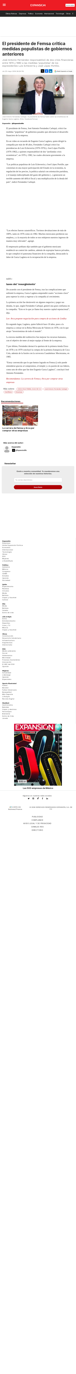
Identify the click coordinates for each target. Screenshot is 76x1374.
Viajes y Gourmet (9, 597)
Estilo (4, 619)
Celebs (5, 610)
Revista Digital (70, 5)
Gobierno (6, 567)
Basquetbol (7, 692)
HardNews (8, 392)
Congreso (6, 571)
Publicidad (37, 817)
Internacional (49, 14)
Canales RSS (37, 827)
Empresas (22, 14)
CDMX (4, 573)
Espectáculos (8, 586)
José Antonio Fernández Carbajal (56, 389)
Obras (68, 14)
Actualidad (6, 673)
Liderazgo (6, 675)
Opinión (5, 578)
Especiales (6, 679)
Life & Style (6, 617)
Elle (3, 604)
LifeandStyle (7, 561)
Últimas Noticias (11, 14)
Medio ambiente (9, 651)
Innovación (6, 662)
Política (30, 14)
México (5, 569)
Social (4, 653)
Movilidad (6, 658)
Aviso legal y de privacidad (37, 823)
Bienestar (6, 714)
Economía (39, 14)
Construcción (7, 636)
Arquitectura (7, 643)
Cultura (5, 600)
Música (5, 627)
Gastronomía (7, 705)
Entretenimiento (8, 621)
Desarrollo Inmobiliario (11, 638)
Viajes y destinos (9, 709)
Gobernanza (7, 655)
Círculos (5, 591)
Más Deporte (7, 694)
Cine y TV (6, 625)
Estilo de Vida (8, 716)
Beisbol (5, 688)
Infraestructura (8, 640)
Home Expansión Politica (12, 545)
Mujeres (5, 558)
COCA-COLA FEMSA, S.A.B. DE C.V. (29, 389)
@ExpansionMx (18, 123)
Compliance (37, 820)
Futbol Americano (9, 690)
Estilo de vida (8, 612)
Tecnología (60, 14)
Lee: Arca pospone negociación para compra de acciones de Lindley (36, 318)
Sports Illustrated (9, 683)
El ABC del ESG (8, 664)
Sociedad (6, 580)
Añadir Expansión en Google (64, 71)
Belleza (5, 595)
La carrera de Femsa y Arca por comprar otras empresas (36, 429)
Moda (4, 593)
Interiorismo (7, 645)
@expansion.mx (38, 798)
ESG (4, 556)
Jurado (5, 718)
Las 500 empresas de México (38, 788)
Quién (4, 584)
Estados (5, 576)
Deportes (6, 623)
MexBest (5, 703)
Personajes (7, 711)
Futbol (5, 685)
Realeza (5, 589)
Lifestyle (6, 696)
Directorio (37, 830)
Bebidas (5, 707)
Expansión (16, 447)
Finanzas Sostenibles (11, 660)
